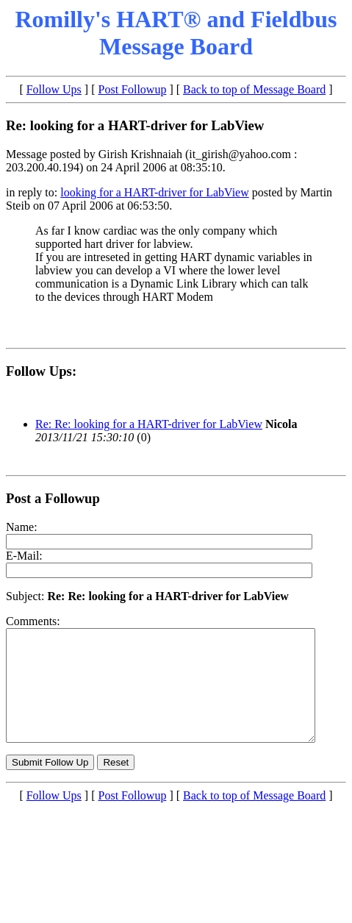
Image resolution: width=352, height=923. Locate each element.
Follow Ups (54, 89)
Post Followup (132, 89)
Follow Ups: (41, 371)
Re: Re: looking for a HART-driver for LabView (148, 424)
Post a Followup (53, 498)
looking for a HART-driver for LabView (154, 192)
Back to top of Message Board (254, 89)
